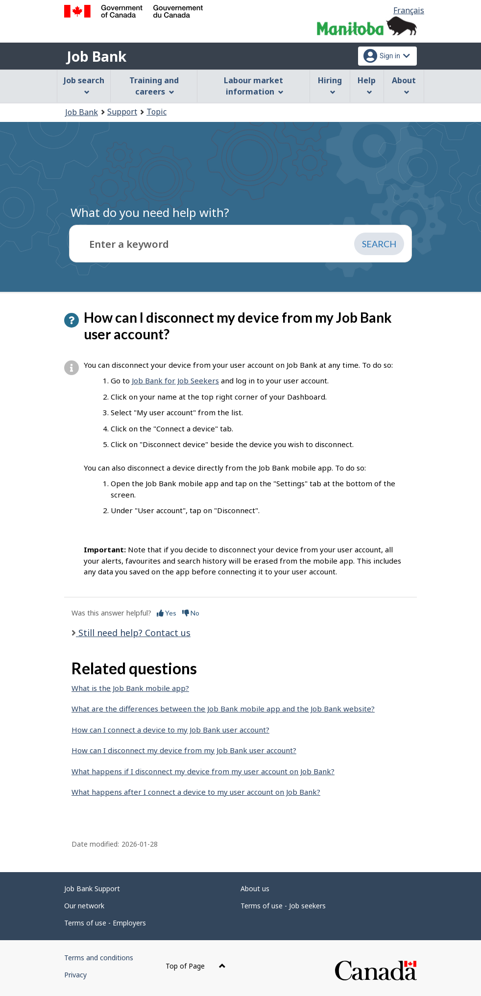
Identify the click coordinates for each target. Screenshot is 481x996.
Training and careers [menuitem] (154, 86)
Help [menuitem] (367, 85)
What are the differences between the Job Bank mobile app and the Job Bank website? (223, 708)
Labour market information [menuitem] (253, 86)
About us (254, 888)
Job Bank (96, 56)
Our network (84, 905)
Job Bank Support (92, 888)
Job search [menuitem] (84, 85)
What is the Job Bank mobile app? (130, 688)
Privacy (75, 974)
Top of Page (196, 966)
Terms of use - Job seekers (283, 905)
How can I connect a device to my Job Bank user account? (170, 730)
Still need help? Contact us (133, 633)
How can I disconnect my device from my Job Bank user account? (184, 750)
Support (122, 111)
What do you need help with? (150, 212)
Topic (156, 111)
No (190, 613)
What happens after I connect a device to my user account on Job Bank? (196, 792)
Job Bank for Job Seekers (175, 380)
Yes (166, 613)
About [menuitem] (404, 85)
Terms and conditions (98, 957)
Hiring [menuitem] (330, 85)
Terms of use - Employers (105, 922)
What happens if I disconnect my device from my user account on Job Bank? (203, 771)
